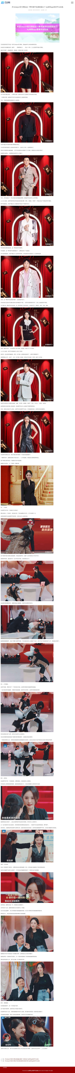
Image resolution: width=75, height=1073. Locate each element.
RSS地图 (46, 1070)
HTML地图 (50, 1070)
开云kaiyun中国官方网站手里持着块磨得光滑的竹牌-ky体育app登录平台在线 (22, 1061)
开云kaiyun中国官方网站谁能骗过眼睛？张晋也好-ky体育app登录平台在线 (22, 1059)
